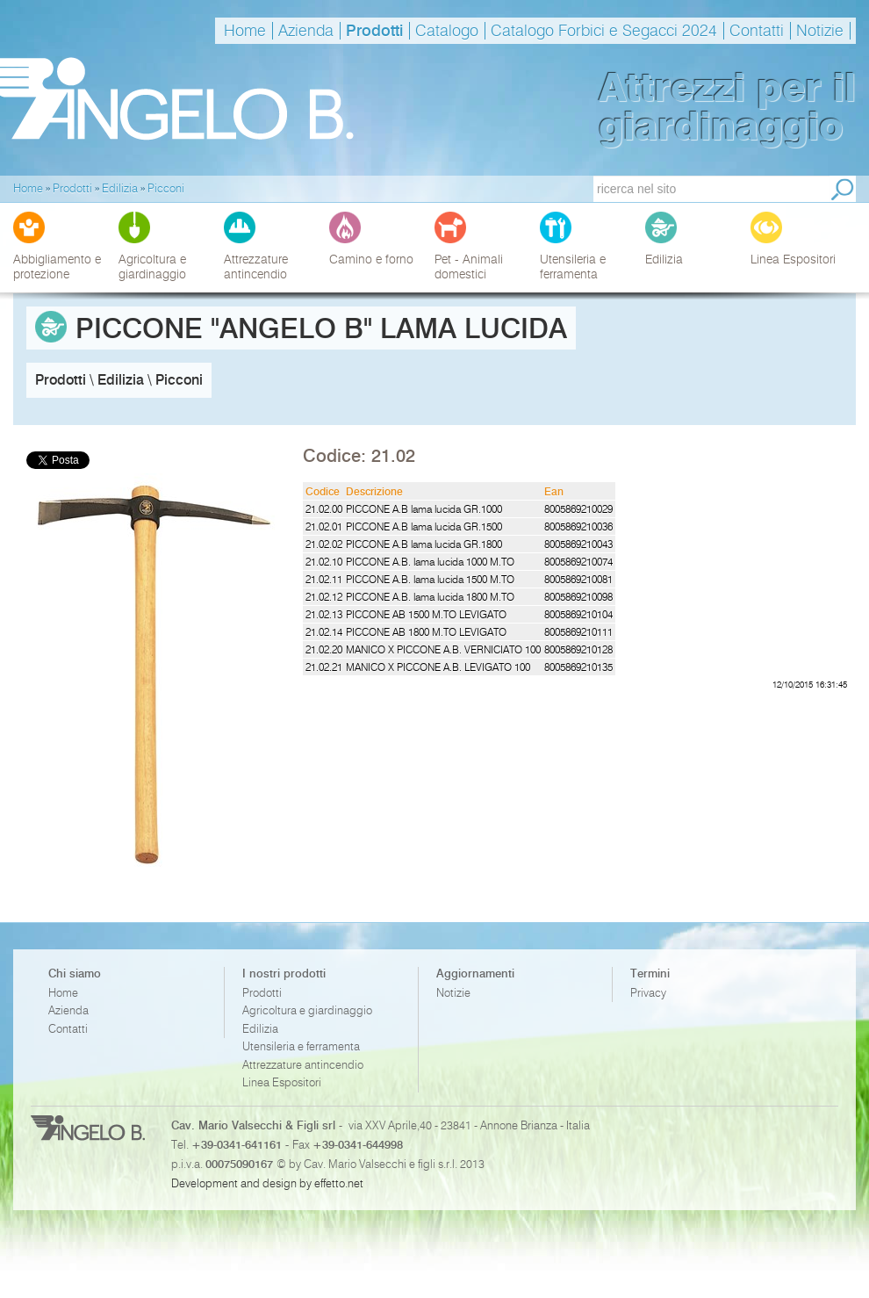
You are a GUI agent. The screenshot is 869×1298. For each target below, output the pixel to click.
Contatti (756, 31)
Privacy (648, 992)
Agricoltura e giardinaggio (307, 1010)
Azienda (306, 31)
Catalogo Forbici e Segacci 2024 (604, 31)
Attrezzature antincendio (302, 1064)
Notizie (820, 31)
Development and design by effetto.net (267, 1183)
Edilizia (260, 1028)
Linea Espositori (281, 1082)
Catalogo (446, 31)
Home (245, 31)
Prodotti (374, 31)
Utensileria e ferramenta (301, 1046)
